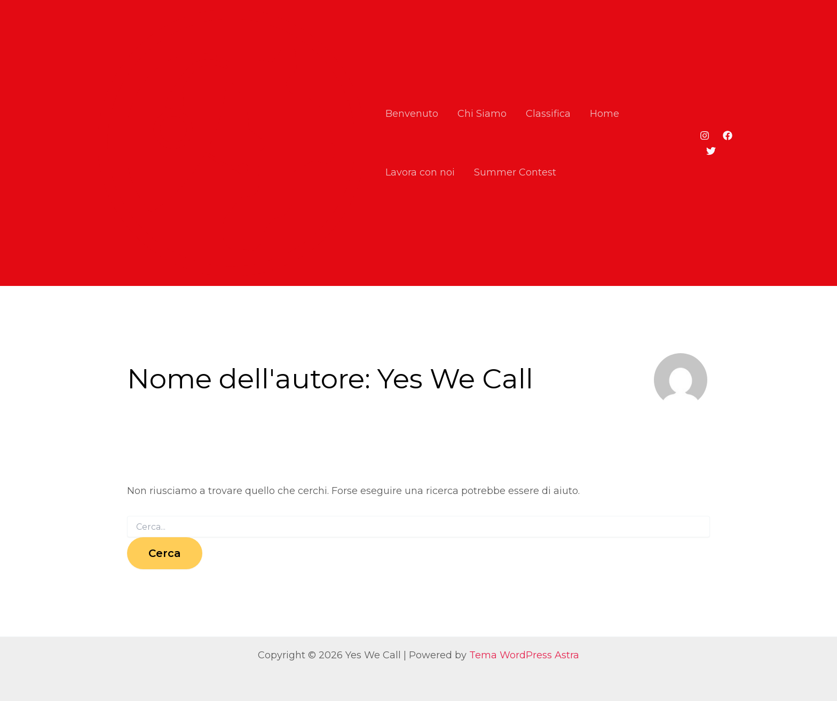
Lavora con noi (420, 172)
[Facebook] (727, 135)
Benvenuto (411, 114)
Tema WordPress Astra (524, 655)
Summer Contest (515, 172)
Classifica (548, 114)
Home (604, 114)
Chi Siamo (482, 114)
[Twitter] (711, 151)
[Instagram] (704, 135)
